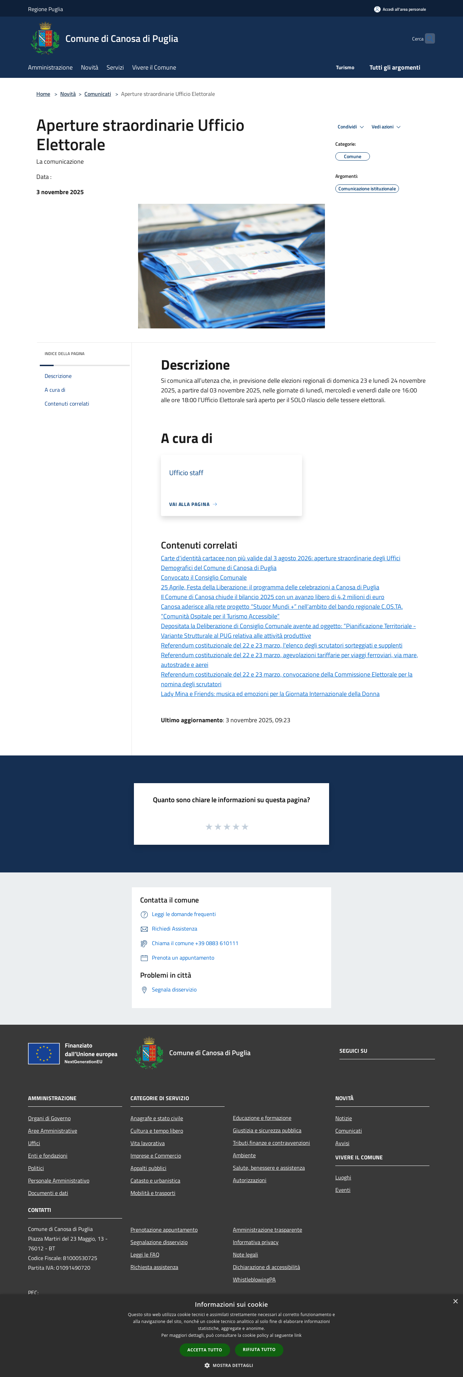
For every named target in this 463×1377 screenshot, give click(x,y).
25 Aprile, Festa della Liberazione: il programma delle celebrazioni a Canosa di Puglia (270, 587)
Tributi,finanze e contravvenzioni (271, 1143)
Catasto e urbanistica (155, 1180)
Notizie (343, 1118)
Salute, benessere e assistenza (269, 1167)
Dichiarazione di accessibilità (266, 1267)
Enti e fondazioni (47, 1155)
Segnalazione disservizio (159, 1242)
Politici (36, 1168)
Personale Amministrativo (58, 1180)
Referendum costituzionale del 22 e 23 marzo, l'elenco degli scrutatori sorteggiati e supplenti (281, 645)
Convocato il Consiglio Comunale (204, 577)
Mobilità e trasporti (152, 1193)
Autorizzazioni (249, 1180)
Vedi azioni (387, 127)
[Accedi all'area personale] (400, 9)
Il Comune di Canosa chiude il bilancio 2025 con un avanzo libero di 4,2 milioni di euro (272, 596)
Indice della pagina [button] (64, 353)
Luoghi (343, 1177)
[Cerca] (426, 38)
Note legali (245, 1254)
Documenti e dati (48, 1193)
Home (43, 94)
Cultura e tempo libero (156, 1130)
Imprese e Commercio (155, 1155)
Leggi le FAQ (145, 1254)
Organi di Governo (49, 1118)
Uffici (34, 1143)
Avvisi (342, 1143)
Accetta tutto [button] (205, 1350)
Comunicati (97, 94)
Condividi (352, 127)
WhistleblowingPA (254, 1279)
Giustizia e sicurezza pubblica (267, 1130)
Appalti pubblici (148, 1168)
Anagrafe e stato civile (156, 1118)
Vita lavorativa (147, 1143)
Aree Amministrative (52, 1130)
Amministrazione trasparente (267, 1229)
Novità (68, 94)
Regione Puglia (45, 9)
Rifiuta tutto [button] (259, 1349)
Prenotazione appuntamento (164, 1229)
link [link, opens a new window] (298, 1335)
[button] (231, 1365)
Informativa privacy (256, 1242)
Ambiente (244, 1155)
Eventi (343, 1190)
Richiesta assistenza (154, 1267)
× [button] (455, 1301)
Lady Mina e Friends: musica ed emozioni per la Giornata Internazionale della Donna (270, 693)
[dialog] (231, 1335)
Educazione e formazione (262, 1118)
